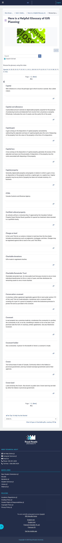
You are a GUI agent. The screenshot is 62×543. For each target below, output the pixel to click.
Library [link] (4, 484)
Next (34, 77)
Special (5, 69)
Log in (59, 2)
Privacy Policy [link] (6, 507)
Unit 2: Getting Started (20, 13)
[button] (28, 2)
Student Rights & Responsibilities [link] (12, 502)
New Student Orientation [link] (9, 474)
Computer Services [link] (9, 456)
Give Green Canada (9, 13)
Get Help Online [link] (7, 453)
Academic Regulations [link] (9, 497)
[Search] (20, 56)
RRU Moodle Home (31, 516)
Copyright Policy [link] (7, 505)
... (57, 50)
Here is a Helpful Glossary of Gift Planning (37, 13)
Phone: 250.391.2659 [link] (9, 461)
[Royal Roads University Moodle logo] (31, 439)
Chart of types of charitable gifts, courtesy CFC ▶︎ (41, 422)
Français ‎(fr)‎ (32, 527)
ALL (6, 72)
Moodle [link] (3, 477)
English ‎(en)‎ (31, 520)
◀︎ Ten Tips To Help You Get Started (16, 415)
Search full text (11, 59)
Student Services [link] (7, 482)
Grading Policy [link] (6, 500)
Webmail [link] (4, 487)
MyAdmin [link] (5, 479)
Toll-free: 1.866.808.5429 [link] (10, 463)
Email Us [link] (5, 458)
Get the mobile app (31, 531)
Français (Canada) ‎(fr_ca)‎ (32, 525)
